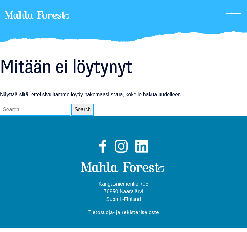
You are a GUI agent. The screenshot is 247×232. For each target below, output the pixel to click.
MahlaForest (124, 174)
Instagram (121, 152)
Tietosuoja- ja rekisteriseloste (123, 212)
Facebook (103, 152)
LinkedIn (141, 152)
